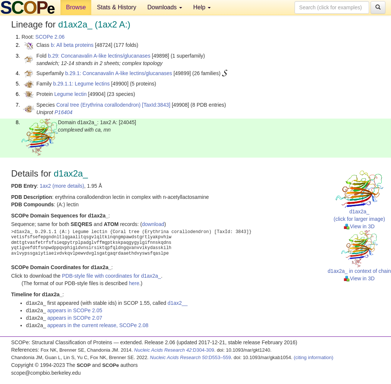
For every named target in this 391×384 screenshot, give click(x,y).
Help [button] (202, 7)
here (134, 283)
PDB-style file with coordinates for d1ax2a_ (111, 276)
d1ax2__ (178, 303)
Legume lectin (70, 94)
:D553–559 (190, 357)
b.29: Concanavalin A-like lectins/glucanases (99, 56)
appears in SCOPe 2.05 (74, 310)
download (153, 224)
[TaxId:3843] (156, 105)
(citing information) (314, 357)
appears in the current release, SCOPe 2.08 (97, 325)
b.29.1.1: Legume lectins (81, 84)
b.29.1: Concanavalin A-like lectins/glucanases (118, 73)
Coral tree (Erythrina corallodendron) (98, 105)
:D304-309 (174, 350)
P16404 (63, 112)
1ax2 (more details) (62, 186)
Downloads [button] (164, 7)
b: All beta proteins (72, 45)
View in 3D (359, 226)
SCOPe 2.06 (50, 37)
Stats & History (116, 7)
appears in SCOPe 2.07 (74, 318)
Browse (76, 7)
